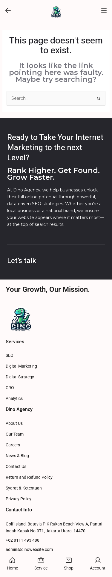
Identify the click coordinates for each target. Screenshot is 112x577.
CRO (10, 387)
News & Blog (17, 455)
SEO (9, 355)
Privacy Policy (18, 499)
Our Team (15, 434)
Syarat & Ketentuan (24, 488)
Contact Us (16, 466)
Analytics (14, 398)
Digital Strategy (20, 377)
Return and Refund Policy (29, 477)
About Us (14, 423)
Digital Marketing (21, 366)
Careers (13, 445)
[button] (8, 10)
